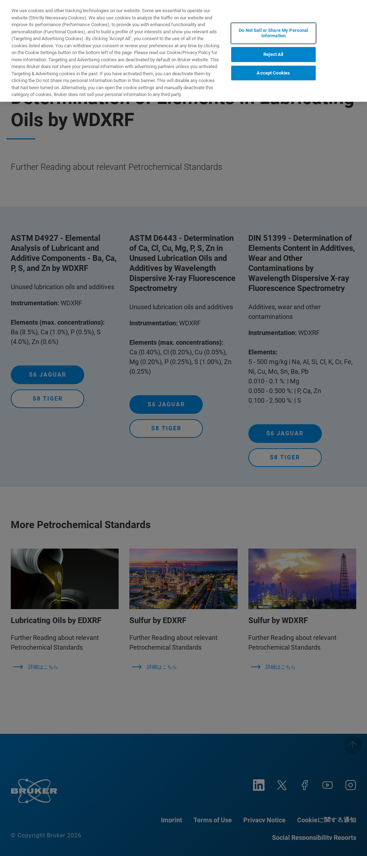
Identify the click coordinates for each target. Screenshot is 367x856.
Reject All (273, 54)
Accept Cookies (273, 73)
